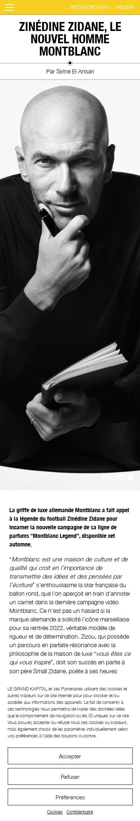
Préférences (70, 797)
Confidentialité (79, 812)
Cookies (55, 812)
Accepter (70, 756)
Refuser (70, 776)
